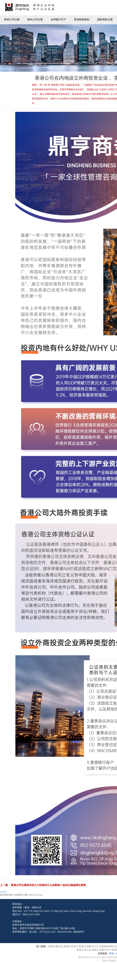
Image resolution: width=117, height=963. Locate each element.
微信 (11, 895)
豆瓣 (25, 895)
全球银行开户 (58, 19)
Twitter (31, 895)
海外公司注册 (35, 19)
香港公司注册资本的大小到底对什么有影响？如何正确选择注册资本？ (51, 885)
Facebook (38, 895)
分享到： (4, 892)
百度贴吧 (18, 895)
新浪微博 (4, 895)
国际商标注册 (105, 19)
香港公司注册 (12, 19)
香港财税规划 (81, 19)
